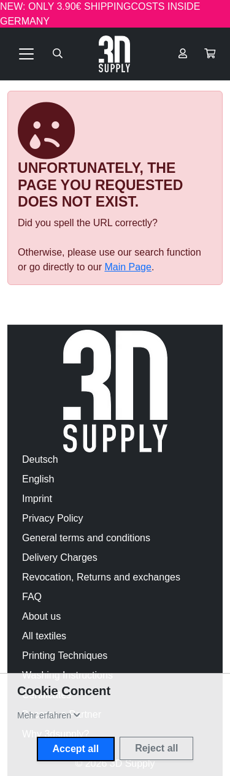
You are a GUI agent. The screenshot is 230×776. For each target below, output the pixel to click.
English (38, 479)
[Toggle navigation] (26, 54)
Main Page (127, 267)
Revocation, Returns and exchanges (101, 577)
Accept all (76, 749)
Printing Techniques (64, 655)
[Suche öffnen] (57, 54)
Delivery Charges (60, 557)
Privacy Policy (52, 518)
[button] (210, 54)
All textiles (44, 636)
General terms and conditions (86, 538)
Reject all (156, 748)
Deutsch (40, 459)
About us (41, 616)
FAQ (32, 597)
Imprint (37, 498)
